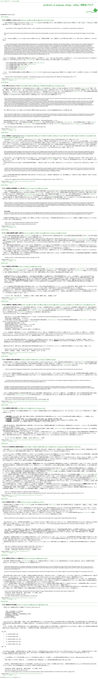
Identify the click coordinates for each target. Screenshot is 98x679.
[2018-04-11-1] (32, 78)
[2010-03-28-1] (17, 488)
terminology (25, 135)
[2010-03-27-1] (85, 474)
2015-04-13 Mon (4, 229)
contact (36, 20)
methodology (46, 85)
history (28, 85)
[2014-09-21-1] (19, 439)
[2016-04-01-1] (14, 139)
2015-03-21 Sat (4, 263)
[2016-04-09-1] (32, 181)
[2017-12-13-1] (12, 128)
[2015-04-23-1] (26, 352)
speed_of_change (73, 304)
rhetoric (43, 304)
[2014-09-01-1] (22, 311)
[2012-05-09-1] (58, 428)
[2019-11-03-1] (19, 78)
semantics (34, 233)
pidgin (30, 135)
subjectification (91, 304)
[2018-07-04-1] (25, 78)
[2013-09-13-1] (39, 401)
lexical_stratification (75, 446)
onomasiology (63, 233)
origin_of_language (86, 135)
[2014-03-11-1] (32, 64)
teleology (74, 135)
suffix (41, 446)
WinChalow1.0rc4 (9, 677)
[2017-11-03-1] (12, 401)
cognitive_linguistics (59, 135)
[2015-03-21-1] (27, 123)
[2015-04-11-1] (28, 235)
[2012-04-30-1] (51, 319)
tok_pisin (53, 135)
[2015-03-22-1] (26, 297)
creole (34, 135)
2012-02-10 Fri (4, 498)
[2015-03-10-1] (79, 270)
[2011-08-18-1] (37, 122)
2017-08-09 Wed (4, 82)
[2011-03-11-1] (58, 469)
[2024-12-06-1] (12, 352)
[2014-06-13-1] (87, 310)
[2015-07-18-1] (58, 123)
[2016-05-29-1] (36, 72)
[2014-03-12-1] (24, 65)
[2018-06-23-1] (12, 181)
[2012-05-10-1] (60, 310)
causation (32, 20)
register (68, 446)
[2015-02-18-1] (78, 91)
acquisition (45, 604)
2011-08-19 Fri (4, 555)
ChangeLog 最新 (15, 1)
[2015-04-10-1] (89, 241)
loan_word (32, 446)
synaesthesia (37, 304)
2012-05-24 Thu (4, 356)
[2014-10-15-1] (22, 190)
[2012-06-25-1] (46, 401)
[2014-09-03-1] (26, 439)
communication (68, 135)
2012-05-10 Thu (4, 404)
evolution (93, 135)
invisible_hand (20, 137)
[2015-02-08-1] (21, 69)
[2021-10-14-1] (12, 78)
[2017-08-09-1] (30, 59)
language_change (25, 20)
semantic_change (28, 233)
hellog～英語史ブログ (5, 1)
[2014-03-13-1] (22, 67)
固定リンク (5, 80)
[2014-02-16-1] (42, 308)
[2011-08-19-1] (68, 122)
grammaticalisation (49, 304)
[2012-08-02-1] (39, 495)
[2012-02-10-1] (27, 195)
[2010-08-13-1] (36, 310)
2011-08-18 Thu (4, 601)
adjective (27, 446)
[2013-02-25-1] (33, 321)
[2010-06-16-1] (88, 512)
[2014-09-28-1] (19, 495)
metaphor (74, 238)
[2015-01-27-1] (32, 352)
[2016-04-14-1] (26, 181)
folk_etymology (40, 233)
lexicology (37, 446)
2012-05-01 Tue (4, 443)
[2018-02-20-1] (19, 352)
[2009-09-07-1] (51, 471)
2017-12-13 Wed (4, 16)
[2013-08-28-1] (40, 62)
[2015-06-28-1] (32, 401)
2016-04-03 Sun (4, 132)
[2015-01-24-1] (12, 495)
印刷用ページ (12, 80)
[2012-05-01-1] (83, 319)
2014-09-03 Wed (4, 301)
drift (41, 604)
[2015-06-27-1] (12, 259)
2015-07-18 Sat (4, 185)
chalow (19, 677)
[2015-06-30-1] (16, 93)
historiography (22, 85)
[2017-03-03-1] (19, 181)
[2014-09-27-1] (50, 159)
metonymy (85, 238)
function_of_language (82, 304)
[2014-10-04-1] (35, 22)
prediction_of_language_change (46, 20)
